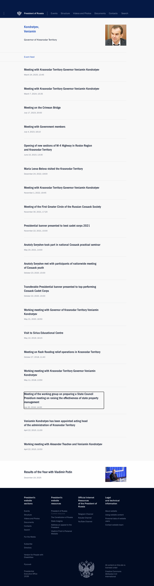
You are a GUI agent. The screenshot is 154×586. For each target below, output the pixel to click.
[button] (5, 4)
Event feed (29, 56)
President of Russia (34, 4)
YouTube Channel (85, 521)
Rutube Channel (85, 517)
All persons (121, 13)
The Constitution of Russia (62, 517)
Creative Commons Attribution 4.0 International (113, 574)
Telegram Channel (85, 514)
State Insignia (57, 521)
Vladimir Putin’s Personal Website (61, 532)
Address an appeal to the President (61, 526)
